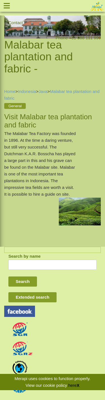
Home (9, 91)
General (15, 106)
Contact (15, 22)
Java (43, 91)
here (72, 385)
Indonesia (27, 91)
